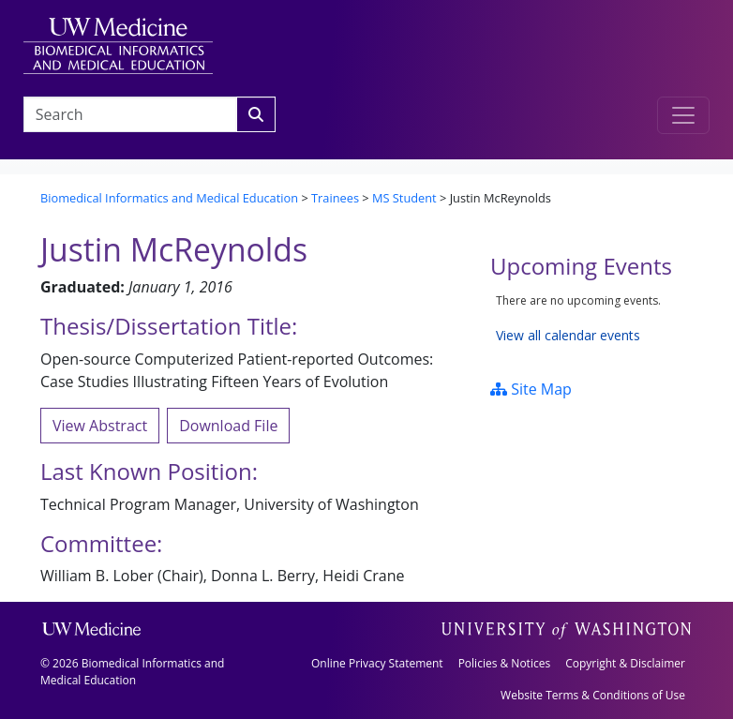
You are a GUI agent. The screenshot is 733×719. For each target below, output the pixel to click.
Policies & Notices (504, 663)
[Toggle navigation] (683, 115)
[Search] (256, 114)
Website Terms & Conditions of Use (593, 695)
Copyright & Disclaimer (625, 663)
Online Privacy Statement (377, 663)
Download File (228, 425)
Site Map (531, 389)
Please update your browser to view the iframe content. (591, 318)
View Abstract (99, 425)
